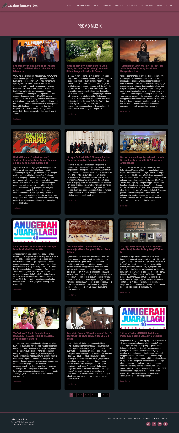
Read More (18, 119)
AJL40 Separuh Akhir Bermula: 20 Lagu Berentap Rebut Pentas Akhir (34, 248)
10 (103, 394)
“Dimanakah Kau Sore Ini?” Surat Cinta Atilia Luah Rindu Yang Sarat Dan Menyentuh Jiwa (141, 68)
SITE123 (20, 424)
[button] (167, 5)
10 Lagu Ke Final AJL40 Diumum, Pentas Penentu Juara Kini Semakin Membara (88, 159)
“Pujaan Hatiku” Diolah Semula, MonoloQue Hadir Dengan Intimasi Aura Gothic (88, 249)
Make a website (29, 424)
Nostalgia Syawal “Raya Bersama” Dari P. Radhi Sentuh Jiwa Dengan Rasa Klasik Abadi (89, 336)
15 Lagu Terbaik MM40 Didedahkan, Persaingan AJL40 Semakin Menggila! (141, 335)
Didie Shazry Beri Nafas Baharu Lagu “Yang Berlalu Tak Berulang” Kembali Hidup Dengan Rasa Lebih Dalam (87, 68)
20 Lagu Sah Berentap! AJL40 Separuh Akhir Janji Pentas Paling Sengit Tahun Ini (141, 249)
